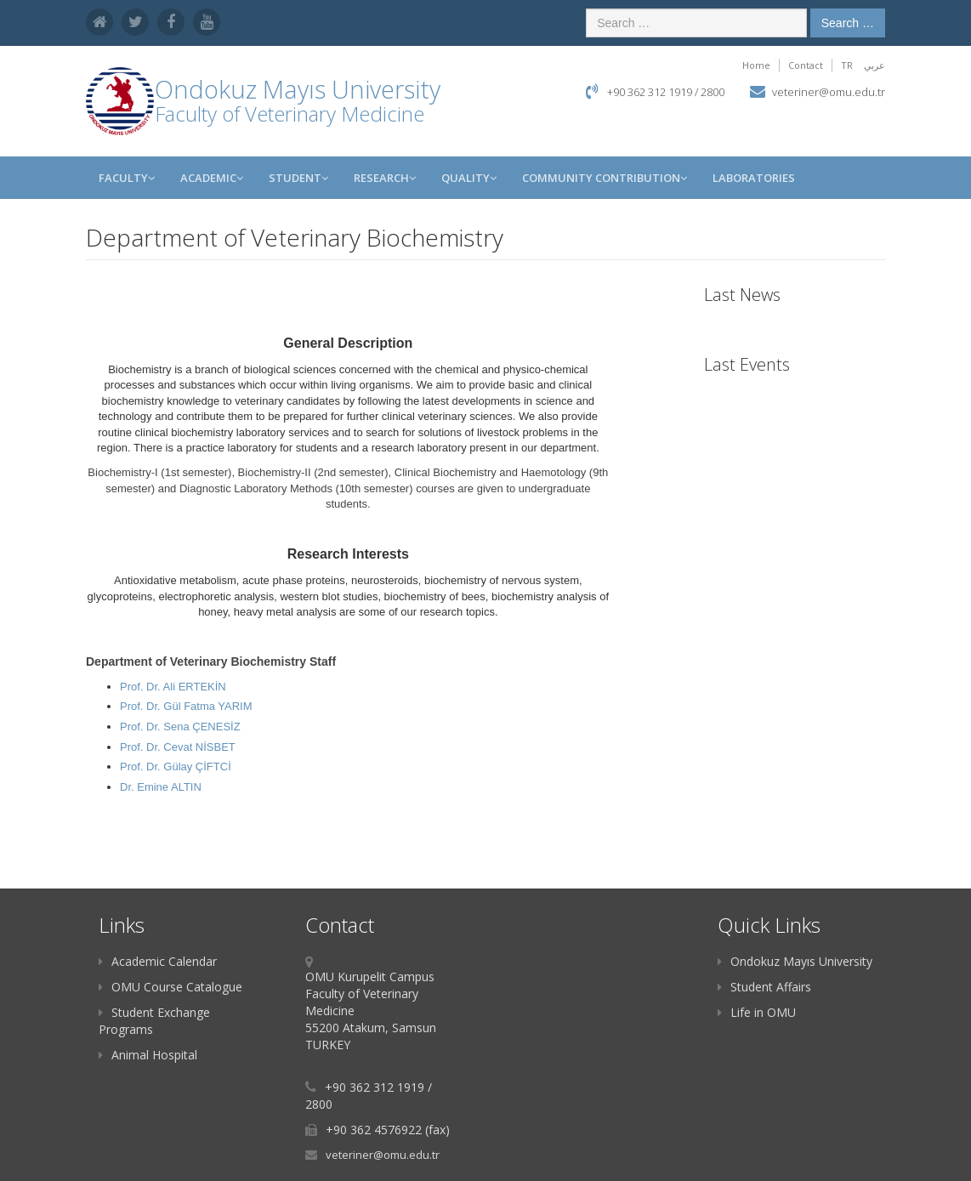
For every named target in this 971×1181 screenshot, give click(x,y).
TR (847, 65)
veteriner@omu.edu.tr (828, 91)
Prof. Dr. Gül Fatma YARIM (186, 706)
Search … (847, 23)
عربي (874, 65)
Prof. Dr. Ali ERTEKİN (173, 686)
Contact (805, 65)
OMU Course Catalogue (170, 987)
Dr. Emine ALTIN (161, 787)
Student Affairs (764, 987)
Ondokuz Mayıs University (795, 961)
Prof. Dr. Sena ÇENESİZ (180, 726)
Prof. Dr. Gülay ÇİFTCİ (175, 766)
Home (756, 65)
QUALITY (469, 177)
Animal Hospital (148, 1055)
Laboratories (754, 177)
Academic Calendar (158, 961)
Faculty (127, 177)
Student (298, 177)
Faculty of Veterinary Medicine (289, 113)
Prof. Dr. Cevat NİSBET (178, 747)
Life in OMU (757, 1012)
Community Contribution (604, 177)
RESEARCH (385, 177)
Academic (211, 177)
